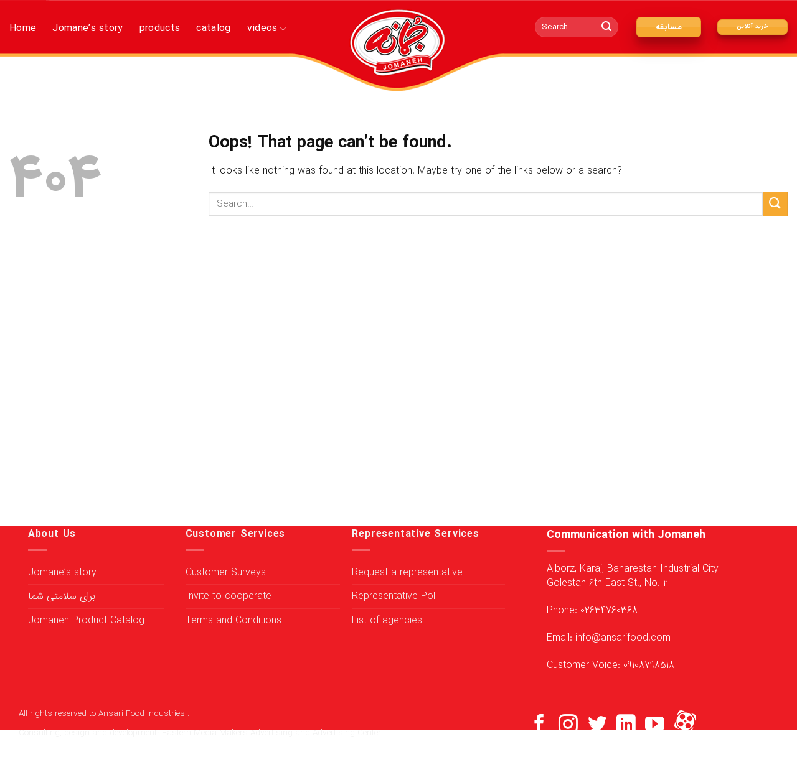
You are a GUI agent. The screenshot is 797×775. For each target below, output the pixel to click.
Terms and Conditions (233, 620)
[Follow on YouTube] (654, 725)
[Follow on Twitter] (597, 725)
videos (266, 28)
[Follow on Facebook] (539, 725)
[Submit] (607, 27)
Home (22, 28)
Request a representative (407, 572)
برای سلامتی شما (61, 596)
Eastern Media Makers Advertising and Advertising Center (271, 733)
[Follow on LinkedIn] (626, 725)
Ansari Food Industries (142, 713)
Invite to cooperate (228, 596)
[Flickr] (685, 725)
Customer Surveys (226, 572)
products (160, 28)
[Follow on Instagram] (568, 725)
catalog (213, 28)
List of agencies (387, 620)
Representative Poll (394, 596)
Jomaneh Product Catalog (86, 620)
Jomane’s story (87, 28)
